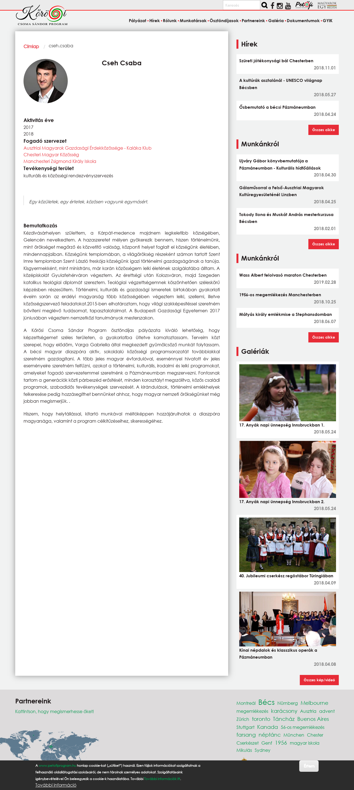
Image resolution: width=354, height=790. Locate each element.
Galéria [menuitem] (276, 20)
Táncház (284, 719)
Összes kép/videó (319, 680)
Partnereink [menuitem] (253, 20)
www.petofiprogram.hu (57, 765)
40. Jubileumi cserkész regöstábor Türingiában (286, 575)
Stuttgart (245, 727)
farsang (246, 734)
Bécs (266, 701)
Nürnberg (287, 703)
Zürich (242, 719)
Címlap (31, 46)
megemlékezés (252, 711)
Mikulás (244, 750)
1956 (281, 742)
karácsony (284, 711)
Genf (266, 743)
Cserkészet (247, 743)
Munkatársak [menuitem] (193, 20)
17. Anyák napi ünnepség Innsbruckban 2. (281, 501)
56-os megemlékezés (302, 727)
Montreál (246, 703)
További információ (55, 785)
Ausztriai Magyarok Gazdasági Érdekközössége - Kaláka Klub (88, 148)
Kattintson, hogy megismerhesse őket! (54, 711)
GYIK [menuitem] (327, 20)
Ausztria (308, 711)
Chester (315, 735)
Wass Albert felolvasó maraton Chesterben (283, 274)
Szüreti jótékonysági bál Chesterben (276, 60)
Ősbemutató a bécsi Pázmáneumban (277, 107)
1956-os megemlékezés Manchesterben (280, 294)
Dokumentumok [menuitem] (303, 20)
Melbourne (314, 703)
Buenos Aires (313, 719)
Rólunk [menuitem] (170, 20)
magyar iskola (304, 743)
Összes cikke (323, 130)
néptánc (270, 734)
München (293, 735)
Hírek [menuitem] (154, 20)
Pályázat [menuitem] (137, 20)
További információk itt (162, 778)
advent (327, 711)
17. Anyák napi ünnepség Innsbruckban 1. (281, 424)
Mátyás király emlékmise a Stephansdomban (285, 314)
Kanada (267, 727)
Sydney (262, 750)
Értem (309, 765)
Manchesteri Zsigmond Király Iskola (60, 161)
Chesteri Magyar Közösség (51, 154)
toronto (261, 719)
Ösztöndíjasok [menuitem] (224, 20)
